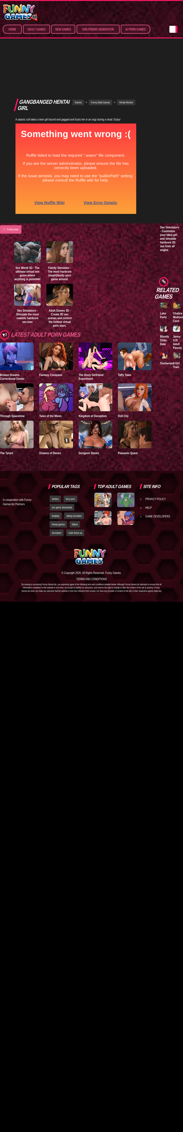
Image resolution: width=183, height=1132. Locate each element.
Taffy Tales (124, 330)
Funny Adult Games (100, 57)
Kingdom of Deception (93, 371)
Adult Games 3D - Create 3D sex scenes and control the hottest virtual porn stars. (60, 273)
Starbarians (167, 363)
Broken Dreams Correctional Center (12, 332)
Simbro (55, 454)
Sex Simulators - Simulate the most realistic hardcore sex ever (27, 271)
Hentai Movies (126, 57)
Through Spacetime (12, 371)
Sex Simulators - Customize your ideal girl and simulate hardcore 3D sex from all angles (169, 238)
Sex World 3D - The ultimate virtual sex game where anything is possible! (27, 228)
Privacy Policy (155, 454)
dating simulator (74, 471)
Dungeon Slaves (89, 408)
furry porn (70, 454)
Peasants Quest (128, 408)
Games (78, 57)
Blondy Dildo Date (164, 340)
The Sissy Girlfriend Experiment (91, 332)
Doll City (123, 371)
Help (148, 463)
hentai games (58, 479)
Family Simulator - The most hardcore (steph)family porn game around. (60, 228)
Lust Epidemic (166, 75)
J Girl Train (176, 365)
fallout (75, 479)
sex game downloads (62, 462)
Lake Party (163, 315)
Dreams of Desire (50, 408)
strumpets (56, 487)
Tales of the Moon (50, 371)
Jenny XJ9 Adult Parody (177, 342)
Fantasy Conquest (50, 330)
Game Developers (157, 471)
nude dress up (75, 487)
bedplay (55, 471)
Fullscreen (11, 184)
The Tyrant (6, 408)
